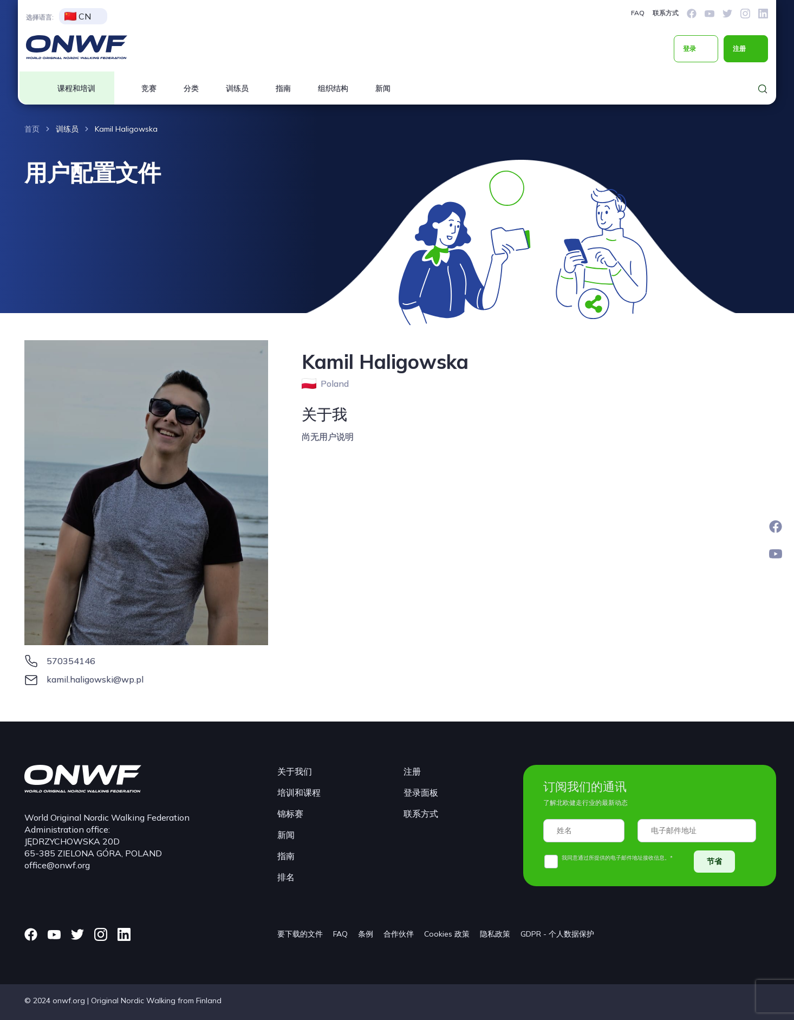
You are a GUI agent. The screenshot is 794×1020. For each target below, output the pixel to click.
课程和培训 (76, 88)
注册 (739, 48)
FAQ (638, 13)
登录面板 (420, 792)
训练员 (237, 88)
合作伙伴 (398, 934)
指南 (283, 88)
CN (77, 16)
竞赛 (149, 88)
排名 (286, 877)
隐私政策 (495, 934)
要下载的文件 (300, 934)
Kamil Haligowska (126, 129)
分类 (191, 88)
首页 (32, 129)
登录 (689, 48)
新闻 (383, 88)
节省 (714, 861)
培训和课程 (299, 792)
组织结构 (333, 88)
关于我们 (294, 771)
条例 (365, 934)
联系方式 (666, 13)
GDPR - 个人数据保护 (557, 934)
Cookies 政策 (447, 934)
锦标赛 (290, 813)
